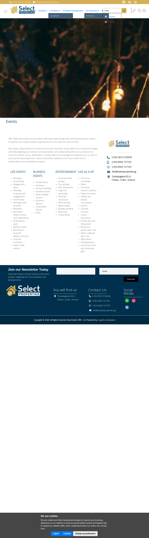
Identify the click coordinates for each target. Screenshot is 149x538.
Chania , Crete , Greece (123, 171)
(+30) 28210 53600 (122, 148)
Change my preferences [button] (85, 533)
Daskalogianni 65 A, (121, 167)
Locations (55, 10)
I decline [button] (67, 533)
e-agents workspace (106, 320)
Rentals (42, 10)
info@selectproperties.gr (124, 163)
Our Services (93, 10)
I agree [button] (56, 533)
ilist (84, 320)
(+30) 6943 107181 (122, 153)
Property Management (74, 10)
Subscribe (131, 279)
